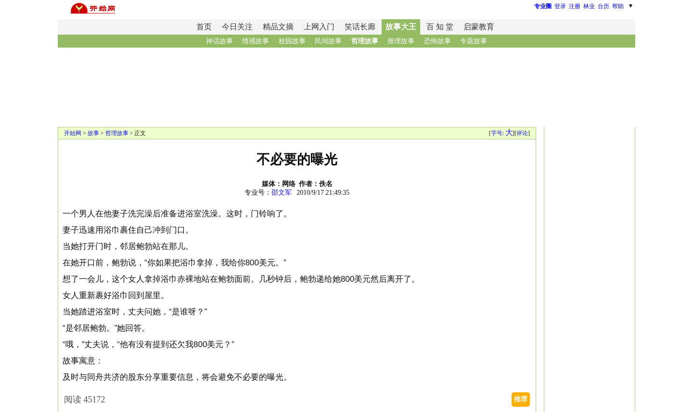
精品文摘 (278, 27)
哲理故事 (364, 41)
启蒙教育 (478, 27)
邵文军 (281, 192)
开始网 (72, 133)
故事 (93, 133)
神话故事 (219, 41)
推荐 (520, 399)
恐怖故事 (437, 41)
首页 (204, 27)
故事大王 (400, 27)
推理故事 (400, 41)
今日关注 (237, 27)
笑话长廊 (360, 27)
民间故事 (328, 41)
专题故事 (473, 41)
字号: (502, 133)
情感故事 (255, 41)
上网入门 (319, 27)
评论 (522, 133)
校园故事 (292, 41)
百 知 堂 (439, 27)
